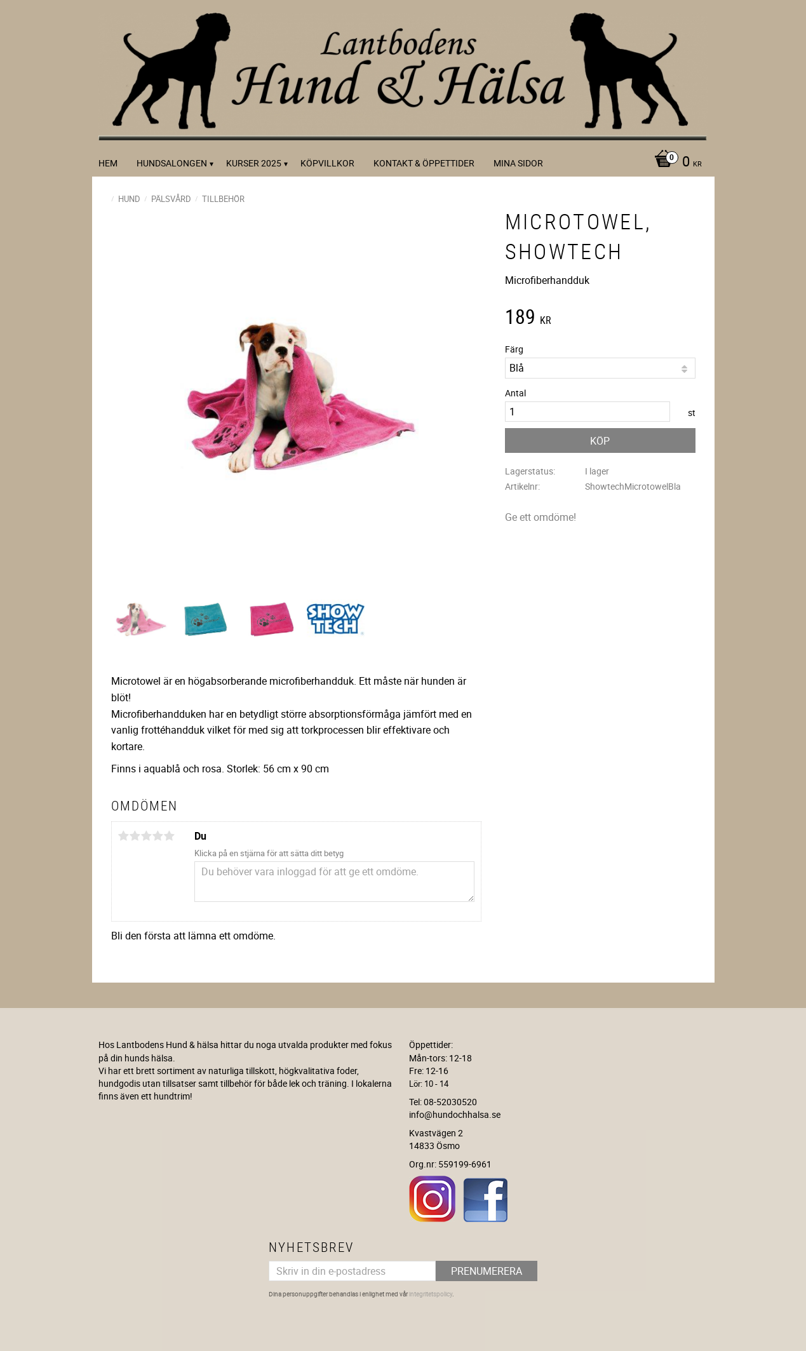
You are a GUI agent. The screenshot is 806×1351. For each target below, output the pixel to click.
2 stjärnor (135, 836)
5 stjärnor (169, 836)
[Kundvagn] (675, 162)
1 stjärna (124, 836)
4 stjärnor (158, 836)
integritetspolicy (430, 1293)
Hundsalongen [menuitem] (172, 163)
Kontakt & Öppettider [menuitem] (423, 163)
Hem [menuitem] (108, 163)
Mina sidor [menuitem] (518, 163)
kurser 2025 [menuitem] (253, 163)
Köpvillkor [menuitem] (327, 163)
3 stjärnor (146, 836)
